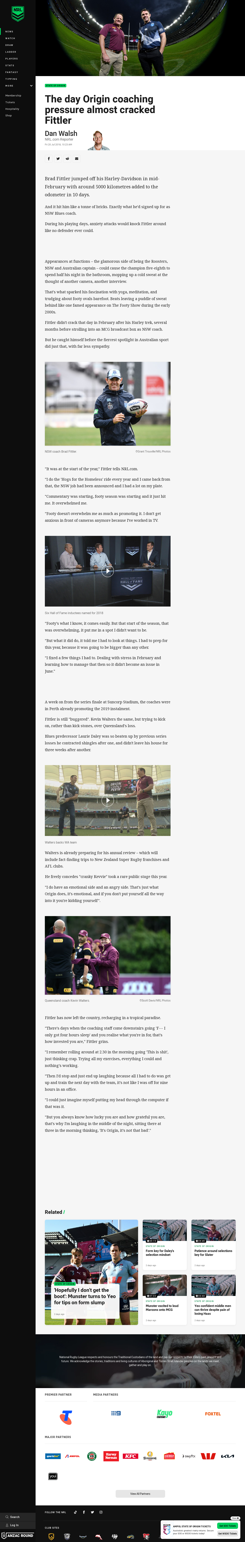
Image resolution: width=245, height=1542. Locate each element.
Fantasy (11, 72)
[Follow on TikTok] (75, 1512)
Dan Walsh (61, 133)
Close (235, 1518)
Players (11, 58)
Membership (13, 95)
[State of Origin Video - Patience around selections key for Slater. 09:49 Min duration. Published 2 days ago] (213, 1245)
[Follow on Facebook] (83, 1512)
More (18, 85)
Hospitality (12, 109)
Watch (10, 38)
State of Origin (55, 85)
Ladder (10, 51)
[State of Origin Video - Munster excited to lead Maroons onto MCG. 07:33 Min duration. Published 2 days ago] (165, 1300)
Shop (8, 115)
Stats (10, 65)
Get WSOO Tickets (227, 1533)
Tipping (11, 78)
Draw (9, 45)
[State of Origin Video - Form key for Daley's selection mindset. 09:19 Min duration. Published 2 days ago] (165, 1245)
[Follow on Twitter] (92, 1512)
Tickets (10, 102)
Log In (12, 1525)
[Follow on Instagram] (100, 1512)
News (9, 31)
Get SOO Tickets (227, 1525)
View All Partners (140, 1494)
